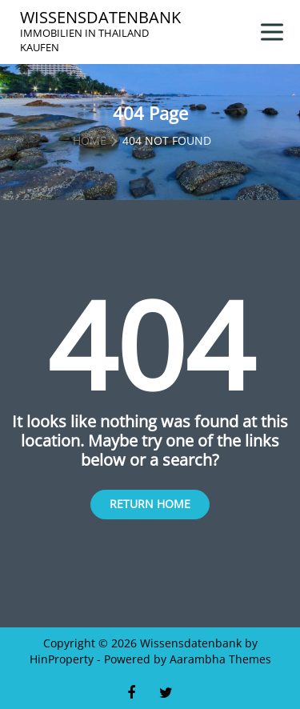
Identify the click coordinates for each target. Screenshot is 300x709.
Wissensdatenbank (100, 18)
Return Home (150, 503)
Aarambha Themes (220, 659)
